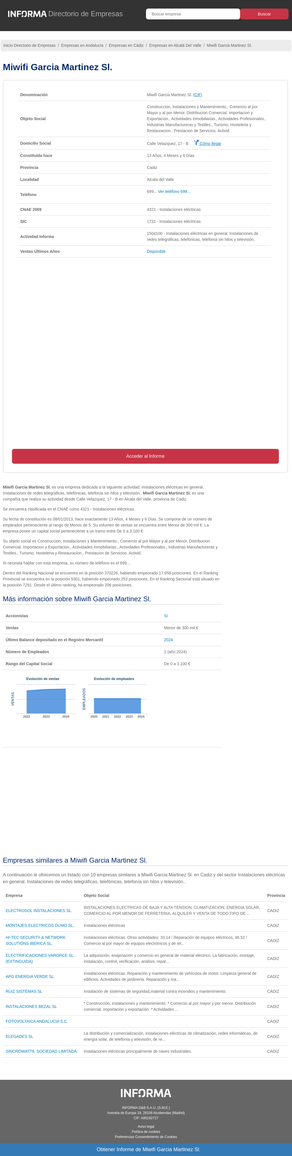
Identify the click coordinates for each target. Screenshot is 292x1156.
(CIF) (197, 94)
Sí (166, 616)
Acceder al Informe (145, 456)
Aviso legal (146, 1127)
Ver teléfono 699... (174, 191)
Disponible (156, 251)
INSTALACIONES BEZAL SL (31, 1006)
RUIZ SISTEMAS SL (24, 991)
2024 (168, 639)
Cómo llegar (207, 143)
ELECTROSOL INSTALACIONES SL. (39, 910)
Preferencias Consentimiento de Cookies (146, 1137)
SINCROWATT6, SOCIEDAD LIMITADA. (42, 1051)
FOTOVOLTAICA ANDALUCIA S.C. (37, 1021)
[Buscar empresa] (193, 14)
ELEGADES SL (19, 1036)
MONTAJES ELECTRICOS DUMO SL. (40, 925)
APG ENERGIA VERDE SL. (30, 976)
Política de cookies (146, 1132)
